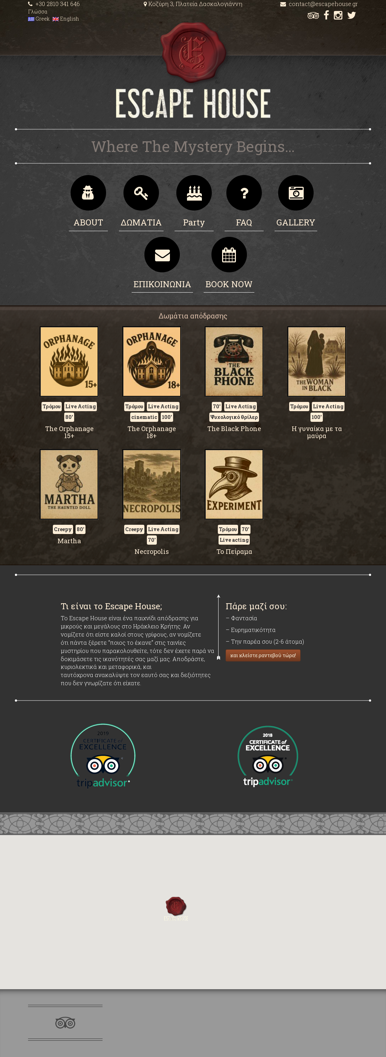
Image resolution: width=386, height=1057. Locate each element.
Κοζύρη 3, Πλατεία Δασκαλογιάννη (193, 3)
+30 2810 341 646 (54, 3)
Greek (39, 18)
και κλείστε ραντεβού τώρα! (263, 655)
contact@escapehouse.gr (319, 3)
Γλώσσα (38, 11)
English (66, 18)
